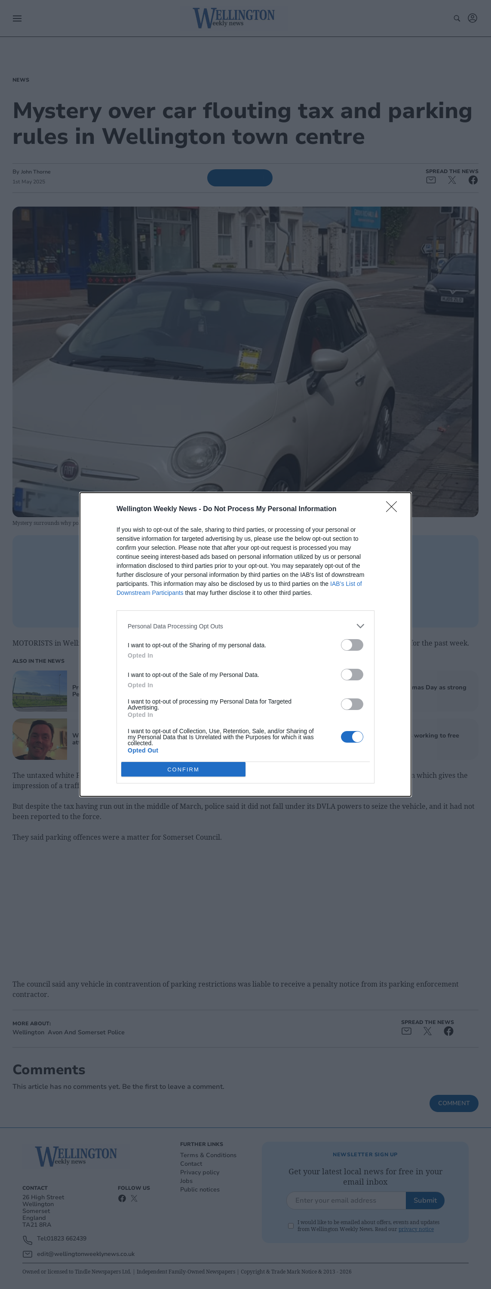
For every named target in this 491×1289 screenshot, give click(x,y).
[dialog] (245, 644)
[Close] (394, 509)
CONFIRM (183, 769)
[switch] (352, 645)
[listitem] (245, 626)
